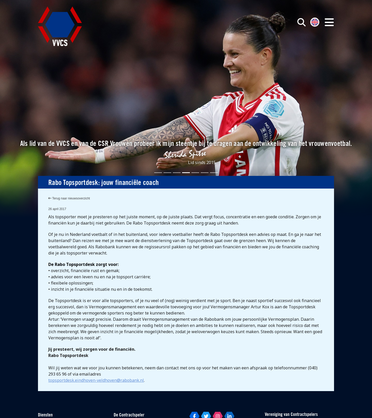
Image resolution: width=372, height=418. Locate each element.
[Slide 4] (186, 173)
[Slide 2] (167, 173)
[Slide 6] (204, 173)
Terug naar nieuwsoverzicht (69, 198)
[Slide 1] (158, 173)
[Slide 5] (195, 173)
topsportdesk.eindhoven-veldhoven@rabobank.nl (96, 380)
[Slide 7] (214, 173)
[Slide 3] (177, 173)
